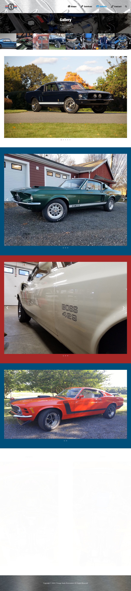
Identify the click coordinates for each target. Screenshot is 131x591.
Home (62, 28)
